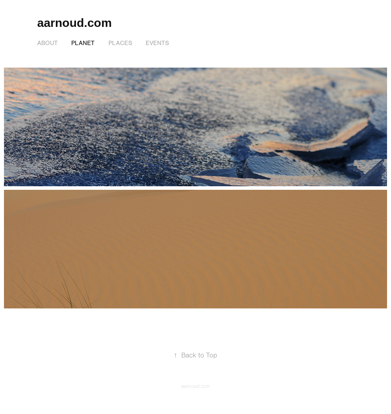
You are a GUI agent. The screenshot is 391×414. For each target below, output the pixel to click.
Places (120, 43)
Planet (83, 43)
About (47, 43)
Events (157, 43)
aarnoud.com (74, 22)
